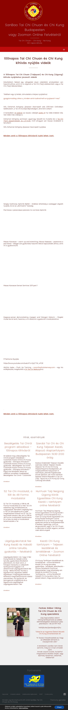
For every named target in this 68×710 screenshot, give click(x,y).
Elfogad (59, 707)
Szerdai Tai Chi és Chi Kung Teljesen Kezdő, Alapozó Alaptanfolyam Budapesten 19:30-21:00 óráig (49, 450)
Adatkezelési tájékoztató (29, 694)
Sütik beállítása (23, 708)
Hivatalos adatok (15, 694)
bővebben (7, 481)
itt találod (18, 113)
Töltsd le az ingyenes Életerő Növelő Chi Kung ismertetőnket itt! (50, 633)
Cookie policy (49, 694)
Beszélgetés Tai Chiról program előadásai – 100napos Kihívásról (18, 447)
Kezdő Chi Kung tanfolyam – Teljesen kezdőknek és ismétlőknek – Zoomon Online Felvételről (50, 548)
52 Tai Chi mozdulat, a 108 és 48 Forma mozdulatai (18, 495)
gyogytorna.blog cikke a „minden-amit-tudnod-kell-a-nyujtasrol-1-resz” (32, 98)
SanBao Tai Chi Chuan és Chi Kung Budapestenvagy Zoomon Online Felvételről (34, 30)
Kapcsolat (5, 694)
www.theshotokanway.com (44, 367)
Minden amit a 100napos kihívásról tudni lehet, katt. (29, 135)
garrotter (62, 700)
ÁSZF (41, 694)
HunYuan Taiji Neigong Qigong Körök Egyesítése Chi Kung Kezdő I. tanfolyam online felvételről (50, 498)
